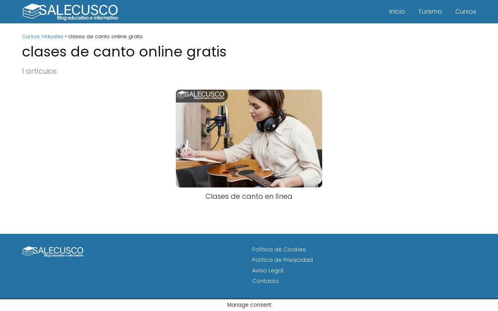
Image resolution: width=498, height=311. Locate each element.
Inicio (397, 11)
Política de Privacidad (282, 260)
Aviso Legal (267, 270)
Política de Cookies (279, 249)
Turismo (430, 11)
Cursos (465, 11)
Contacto (265, 281)
